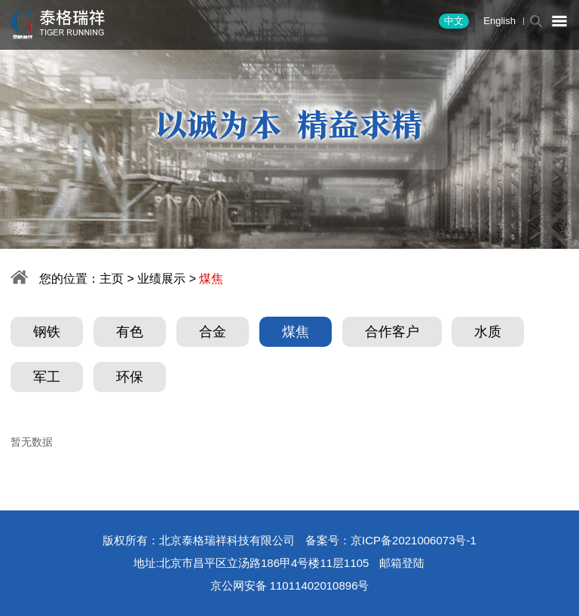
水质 (487, 331)
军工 (46, 377)
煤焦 (295, 331)
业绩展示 (161, 278)
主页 (112, 278)
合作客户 (392, 331)
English (499, 20)
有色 (129, 331)
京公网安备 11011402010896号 (289, 585)
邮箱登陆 (401, 562)
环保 (129, 377)
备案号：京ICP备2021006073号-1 (390, 540)
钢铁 (46, 331)
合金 (212, 331)
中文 (454, 20)
